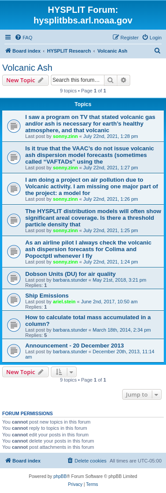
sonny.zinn (65, 136)
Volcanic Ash (27, 68)
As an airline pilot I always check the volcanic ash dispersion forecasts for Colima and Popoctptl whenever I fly (88, 249)
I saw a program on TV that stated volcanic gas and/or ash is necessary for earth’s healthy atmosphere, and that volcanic (90, 124)
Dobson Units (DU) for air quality (70, 274)
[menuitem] (23, 37)
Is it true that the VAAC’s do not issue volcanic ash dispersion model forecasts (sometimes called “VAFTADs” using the (89, 155)
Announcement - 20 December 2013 (74, 345)
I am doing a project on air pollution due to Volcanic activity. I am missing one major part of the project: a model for (91, 186)
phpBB (60, 476)
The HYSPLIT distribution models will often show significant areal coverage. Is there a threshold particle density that (93, 218)
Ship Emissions (47, 295)
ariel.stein (64, 301)
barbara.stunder (70, 280)
